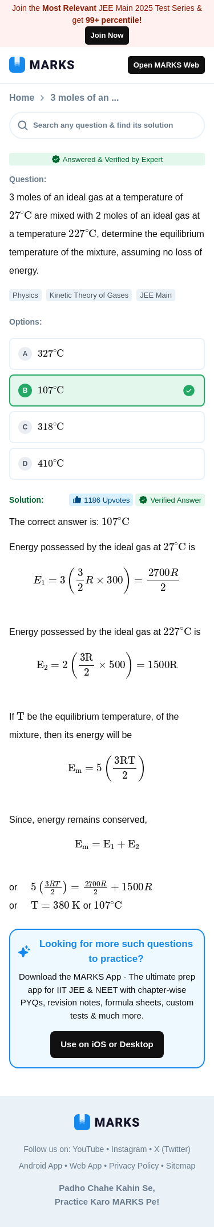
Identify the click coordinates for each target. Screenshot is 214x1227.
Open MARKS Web (166, 65)
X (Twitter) (172, 1149)
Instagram (129, 1149)
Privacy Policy (134, 1165)
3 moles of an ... (145, 97)
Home (21, 97)
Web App (86, 1165)
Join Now (107, 35)
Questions (72, 97)
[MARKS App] (41, 65)
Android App (40, 1165)
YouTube (88, 1149)
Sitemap (180, 1165)
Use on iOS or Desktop (107, 1044)
